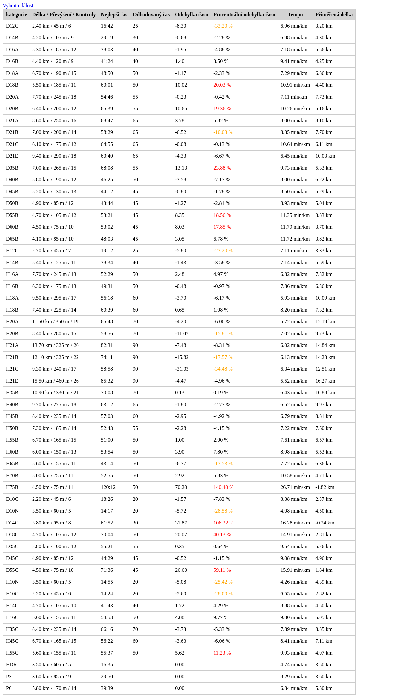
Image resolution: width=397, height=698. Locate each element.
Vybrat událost (18, 5)
